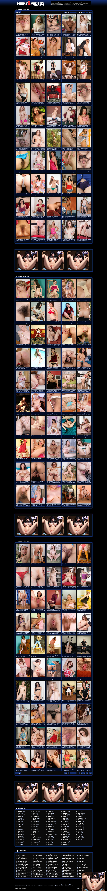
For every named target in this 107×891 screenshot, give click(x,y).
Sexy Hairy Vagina (22, 868)
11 (84, 12)
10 (81, 12)
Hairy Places (51, 860)
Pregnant (65, 832)
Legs (49, 828)
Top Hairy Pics (67, 874)
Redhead (65, 836)
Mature (50, 837)
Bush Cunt (66, 864)
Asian (19, 816)
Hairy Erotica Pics (52, 854)
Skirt (79, 811)
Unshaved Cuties (67, 873)
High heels (51, 821)
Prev (66, 12)
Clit (34, 819)
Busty (34, 813)
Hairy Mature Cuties (84, 855)
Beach (19, 826)
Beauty (20, 828)
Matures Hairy (82, 864)
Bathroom (20, 823)
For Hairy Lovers (52, 876)
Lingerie (50, 831)
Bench (19, 832)
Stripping (80, 823)
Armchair (20, 815)
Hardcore (50, 818)
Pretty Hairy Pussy (37, 876)
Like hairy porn (52, 870)
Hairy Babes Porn (22, 858)
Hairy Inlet (81, 861)
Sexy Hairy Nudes (22, 861)
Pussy (64, 834)
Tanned (80, 829)
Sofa (79, 815)
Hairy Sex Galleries (68, 861)
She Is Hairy (66, 860)
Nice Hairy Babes (21, 873)
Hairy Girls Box (67, 857)
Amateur (20, 811)
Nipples (65, 815)
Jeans (49, 824)
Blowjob (20, 839)
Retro (64, 837)
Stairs (79, 819)
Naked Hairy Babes (83, 867)
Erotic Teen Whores (22, 860)
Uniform (80, 837)
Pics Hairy (35, 860)
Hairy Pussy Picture (68, 855)
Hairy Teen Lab (36, 873)
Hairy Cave (81, 870)
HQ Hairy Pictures (37, 855)
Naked (64, 811)
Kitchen (50, 826)
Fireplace (35, 839)
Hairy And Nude (83, 874)
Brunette (35, 811)
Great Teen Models (22, 865)
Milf (49, 839)
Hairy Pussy (20, 874)
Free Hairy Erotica (22, 863)
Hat (49, 819)
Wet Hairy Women (52, 861)
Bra (19, 844)
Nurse (64, 818)
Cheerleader (36, 816)
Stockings (80, 821)
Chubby (35, 818)
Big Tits (20, 834)
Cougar (35, 821)
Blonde (20, 837)
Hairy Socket (82, 863)
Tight (79, 834)
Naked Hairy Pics (37, 865)
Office (64, 821)
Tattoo (79, 831)
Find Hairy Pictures (53, 871)
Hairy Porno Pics (37, 867)
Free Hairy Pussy (37, 854)
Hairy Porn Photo (52, 873)
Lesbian (50, 829)
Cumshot (35, 823)
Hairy (49, 816)
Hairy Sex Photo (21, 876)
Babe (19, 819)
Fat (34, 834)
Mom (49, 842)
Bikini (19, 836)
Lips (49, 832)
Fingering (35, 837)
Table (79, 826)
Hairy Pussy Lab (37, 871)
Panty (64, 826)
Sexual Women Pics (68, 876)
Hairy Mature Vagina (68, 858)
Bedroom (20, 831)
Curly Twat (66, 865)
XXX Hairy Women (52, 868)
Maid (49, 836)
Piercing (65, 829)
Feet (34, 836)
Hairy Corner (36, 857)
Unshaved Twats (83, 865)
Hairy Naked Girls (67, 868)
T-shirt (79, 824)
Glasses (50, 811)
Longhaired (51, 834)
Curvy (34, 826)
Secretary (65, 839)
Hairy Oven (66, 871)
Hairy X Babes (21, 855)
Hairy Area (81, 876)
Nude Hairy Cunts (22, 854)
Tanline (80, 828)
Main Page (18, 12)
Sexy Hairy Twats (21, 857)
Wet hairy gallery (52, 858)
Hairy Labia (81, 858)
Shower (65, 844)
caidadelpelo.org (52, 867)
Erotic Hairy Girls (37, 870)
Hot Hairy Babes (21, 871)
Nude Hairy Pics (21, 870)
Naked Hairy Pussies (68, 870)
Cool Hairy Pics (67, 867)
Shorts (64, 842)
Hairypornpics (36, 863)
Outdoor (65, 824)
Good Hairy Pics (83, 857)
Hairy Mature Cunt (83, 860)
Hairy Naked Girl (37, 864)
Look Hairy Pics (67, 854)
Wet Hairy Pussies (37, 861)
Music (49, 844)
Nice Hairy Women (22, 867)
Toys (79, 836)
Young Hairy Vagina (38, 874)
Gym (49, 815)
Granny (50, 813)
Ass (19, 818)
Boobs (19, 841)
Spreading (80, 818)
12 (87, 12)
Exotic (34, 832)
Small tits (80, 813)
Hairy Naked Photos (53, 874)
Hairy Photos (82, 873)
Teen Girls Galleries (22, 864)
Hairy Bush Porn (52, 855)
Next (90, 12)
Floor (34, 842)
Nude (64, 816)
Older (64, 823)
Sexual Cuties (51, 863)
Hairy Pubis (82, 871)
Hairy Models (82, 854)
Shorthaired (66, 841)
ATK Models (66, 863)
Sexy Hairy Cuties (37, 868)
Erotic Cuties (51, 865)
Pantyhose (65, 828)
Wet (79, 839)
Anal (19, 813)
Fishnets (35, 841)
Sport (79, 816)
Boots (19, 842)
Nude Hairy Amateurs (38, 858)
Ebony (34, 831)
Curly (34, 824)
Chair (34, 815)
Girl (34, 844)
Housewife (50, 823)
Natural (65, 813)
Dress (34, 829)
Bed (19, 829)
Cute (34, 828)
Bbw (19, 824)
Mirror (49, 841)
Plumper (65, 831)
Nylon (64, 819)
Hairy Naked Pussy (53, 857)
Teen (79, 832)
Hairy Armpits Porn (53, 864)
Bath (19, 821)
